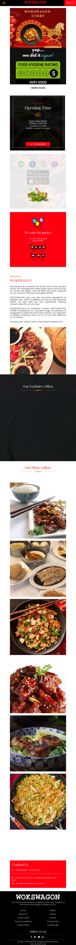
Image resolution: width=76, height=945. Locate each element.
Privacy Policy (53, 921)
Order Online (23, 918)
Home (23, 911)
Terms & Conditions (23, 921)
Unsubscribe (52, 925)
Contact (52, 918)
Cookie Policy (23, 925)
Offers (53, 911)
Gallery (53, 914)
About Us (23, 914)
